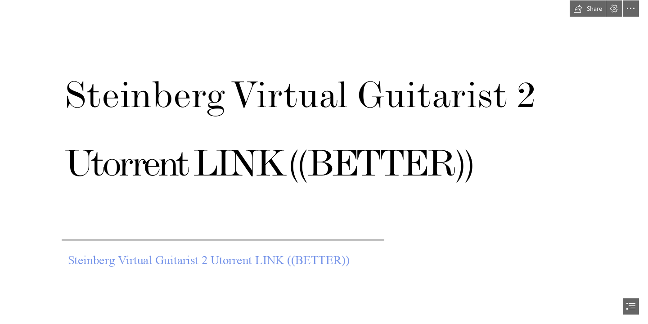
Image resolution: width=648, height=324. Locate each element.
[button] (588, 8)
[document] (324, 162)
